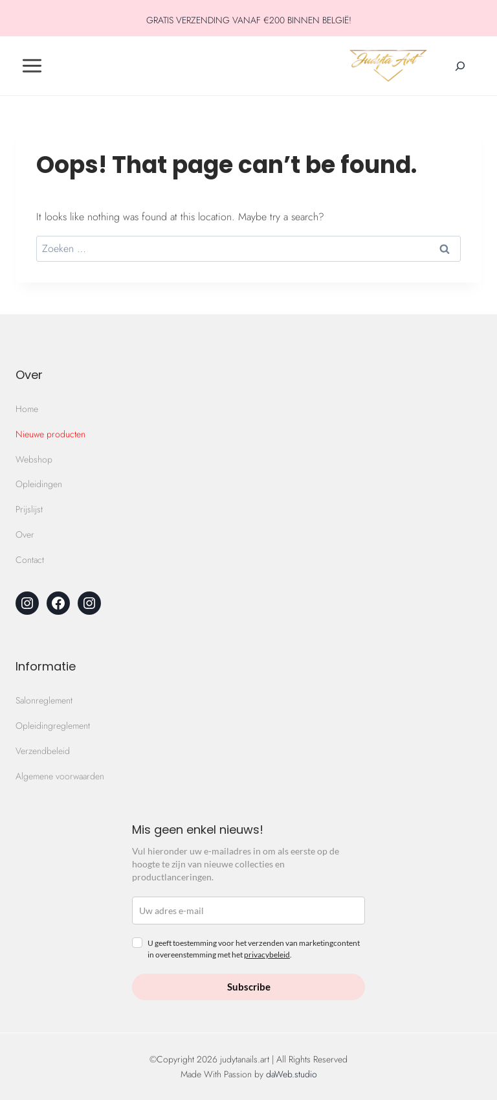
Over (25, 534)
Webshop (34, 459)
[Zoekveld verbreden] (460, 66)
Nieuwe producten (50, 434)
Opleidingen (39, 483)
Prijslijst (29, 509)
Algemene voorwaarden (60, 776)
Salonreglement (44, 700)
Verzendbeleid (43, 750)
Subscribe (249, 986)
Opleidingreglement (53, 725)
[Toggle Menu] (32, 65)
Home (27, 408)
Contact (30, 559)
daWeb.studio (291, 1074)
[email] (248, 910)
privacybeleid (267, 954)
